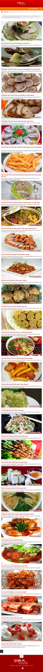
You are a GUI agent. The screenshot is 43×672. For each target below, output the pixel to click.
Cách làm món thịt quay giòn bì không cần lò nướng (15, 254)
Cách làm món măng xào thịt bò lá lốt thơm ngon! (14, 436)
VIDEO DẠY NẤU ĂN (33, 8)
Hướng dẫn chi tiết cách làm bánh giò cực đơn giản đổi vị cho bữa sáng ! (21, 69)
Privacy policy (25, 665)
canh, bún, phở (5, 200)
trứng (2, 330)
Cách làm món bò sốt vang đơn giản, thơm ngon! (14, 566)
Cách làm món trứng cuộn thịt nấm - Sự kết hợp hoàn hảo (16, 332)
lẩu (2, 226)
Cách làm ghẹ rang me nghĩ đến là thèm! (12, 540)
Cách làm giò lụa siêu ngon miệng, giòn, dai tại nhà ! (15, 43)
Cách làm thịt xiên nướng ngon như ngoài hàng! (14, 462)
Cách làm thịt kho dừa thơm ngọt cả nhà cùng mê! (14, 384)
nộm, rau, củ (4, 408)
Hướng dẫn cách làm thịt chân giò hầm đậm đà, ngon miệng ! (17, 95)
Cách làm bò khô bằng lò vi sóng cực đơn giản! (14, 592)
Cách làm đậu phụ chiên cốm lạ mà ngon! (12, 410)
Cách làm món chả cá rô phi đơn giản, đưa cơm (14, 306)
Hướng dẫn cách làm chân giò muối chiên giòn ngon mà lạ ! (17, 121)
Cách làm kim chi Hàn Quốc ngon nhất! (11, 618)
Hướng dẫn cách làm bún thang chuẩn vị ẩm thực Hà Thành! (17, 514)
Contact (31, 665)
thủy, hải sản (4, 304)
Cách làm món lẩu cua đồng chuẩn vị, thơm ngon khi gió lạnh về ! (19, 228)
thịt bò (3, 564)
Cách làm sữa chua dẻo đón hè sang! (11, 644)
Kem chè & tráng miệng (7, 173)
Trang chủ (4, 12)
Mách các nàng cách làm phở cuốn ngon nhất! (13, 488)
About (20, 665)
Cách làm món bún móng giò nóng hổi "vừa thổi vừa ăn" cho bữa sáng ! (20, 202)
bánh (2, 67)
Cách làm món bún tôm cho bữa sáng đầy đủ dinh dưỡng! (16, 358)
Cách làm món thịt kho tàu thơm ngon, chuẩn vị (14, 280)
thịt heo (3, 41)
